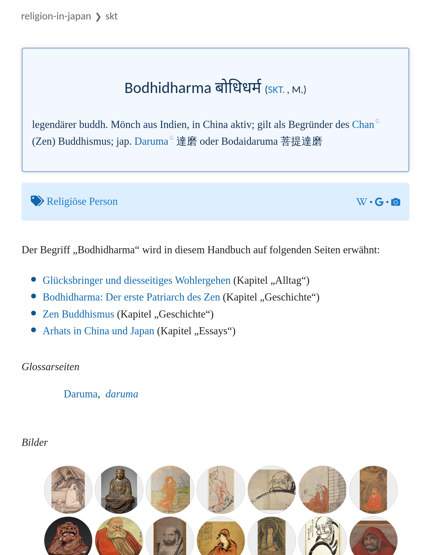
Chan (363, 124)
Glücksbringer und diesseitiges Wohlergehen (136, 280)
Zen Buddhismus (78, 314)
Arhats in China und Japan (98, 331)
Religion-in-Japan (56, 15)
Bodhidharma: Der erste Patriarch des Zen (131, 297)
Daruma (151, 141)
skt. (276, 89)
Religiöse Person (82, 201)
